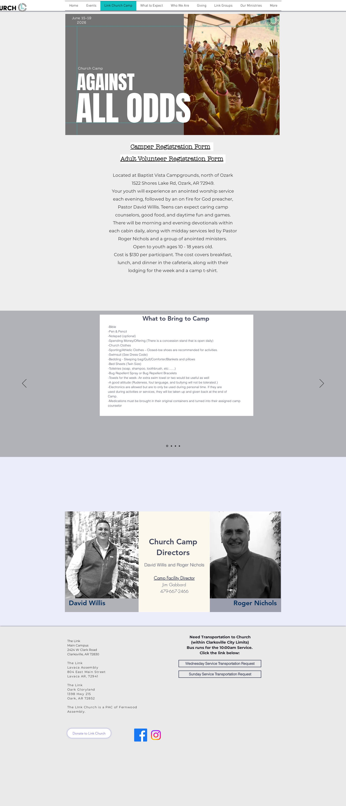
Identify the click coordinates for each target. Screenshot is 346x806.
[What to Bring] (167, 446)
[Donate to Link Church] (89, 733)
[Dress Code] (171, 446)
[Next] (322, 383)
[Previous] (24, 383)
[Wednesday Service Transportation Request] (220, 663)
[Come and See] (179, 446)
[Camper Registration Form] (171, 146)
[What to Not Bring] (175, 446)
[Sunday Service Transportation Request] (220, 674)
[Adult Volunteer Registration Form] (173, 158)
